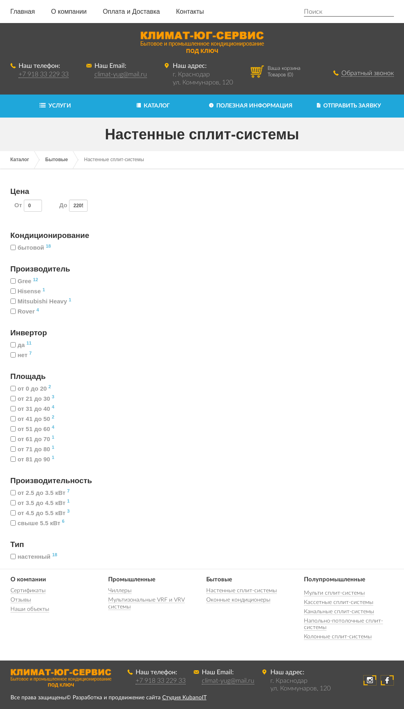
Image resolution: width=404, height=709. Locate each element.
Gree (24, 281)
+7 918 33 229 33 (44, 74)
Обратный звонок (367, 73)
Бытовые (56, 159)
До (73, 206)
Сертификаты (28, 590)
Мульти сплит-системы (334, 593)
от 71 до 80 (32, 449)
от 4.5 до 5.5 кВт (40, 512)
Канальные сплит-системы (339, 611)
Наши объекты (29, 609)
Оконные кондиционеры (238, 600)
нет (21, 354)
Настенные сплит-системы (241, 590)
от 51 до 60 (32, 428)
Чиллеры (120, 590)
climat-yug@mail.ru (120, 74)
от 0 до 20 (30, 388)
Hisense (27, 291)
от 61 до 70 (32, 438)
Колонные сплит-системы (338, 637)
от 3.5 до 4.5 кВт (40, 502)
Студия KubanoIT (184, 698)
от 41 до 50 (32, 418)
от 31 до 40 (32, 408)
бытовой (30, 247)
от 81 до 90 (32, 459)
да (21, 344)
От (28, 206)
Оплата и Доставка (131, 11)
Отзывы (20, 600)
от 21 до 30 (32, 398)
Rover (24, 311)
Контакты (190, 11)
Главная (22, 11)
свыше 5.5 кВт (37, 523)
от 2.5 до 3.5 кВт (40, 492)
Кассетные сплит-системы (338, 602)
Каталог (19, 159)
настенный (33, 556)
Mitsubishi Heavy (40, 301)
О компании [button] (68, 11)
